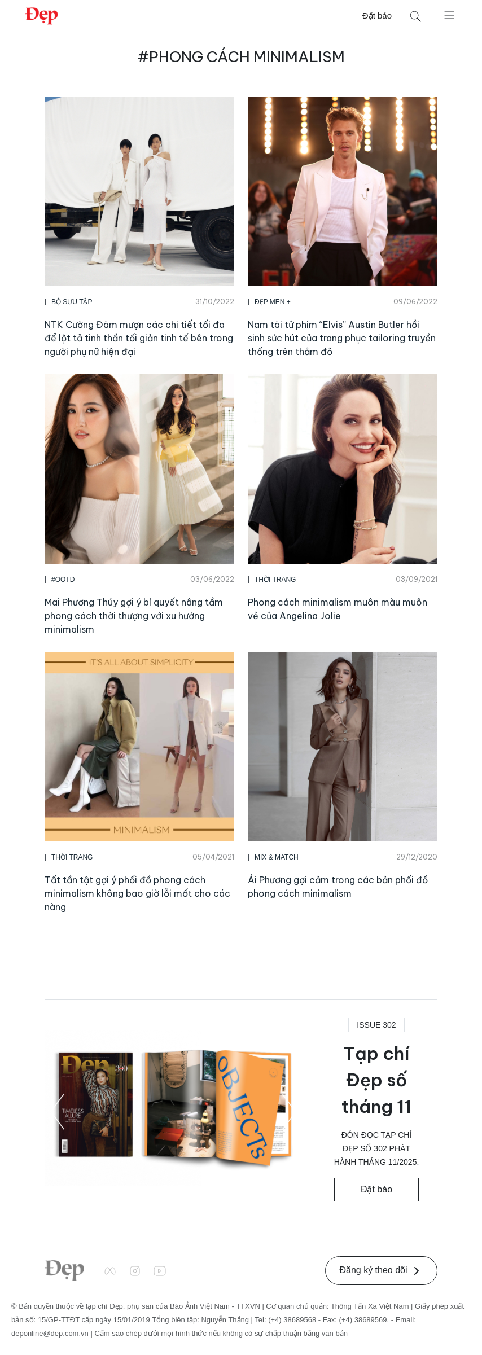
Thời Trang (275, 579)
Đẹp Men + (273, 302)
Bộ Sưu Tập (71, 302)
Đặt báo (377, 15)
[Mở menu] (449, 15)
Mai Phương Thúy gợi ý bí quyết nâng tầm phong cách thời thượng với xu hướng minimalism (134, 616)
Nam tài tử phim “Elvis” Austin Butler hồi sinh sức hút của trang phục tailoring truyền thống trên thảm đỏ (342, 338)
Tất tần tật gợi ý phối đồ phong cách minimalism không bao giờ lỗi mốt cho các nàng (137, 893)
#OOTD (63, 579)
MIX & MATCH (277, 857)
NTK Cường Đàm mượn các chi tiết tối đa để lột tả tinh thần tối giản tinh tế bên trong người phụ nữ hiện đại (139, 338)
